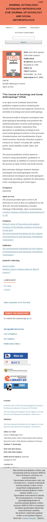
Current (22, 28)
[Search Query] (24, 37)
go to (29, 318)
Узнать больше (29, 518)
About (9, 28)
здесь (35, 493)
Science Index (9, 266)
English (7, 289)
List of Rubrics (10, 334)
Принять (40, 518)
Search (23, 42)
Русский (7, 286)
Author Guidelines (24, 33)
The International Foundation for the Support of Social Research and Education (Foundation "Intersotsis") (23, 236)
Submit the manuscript (17, 313)
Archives (34, 28)
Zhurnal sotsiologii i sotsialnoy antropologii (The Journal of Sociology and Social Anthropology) (23, 12)
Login (40, 2)
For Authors (9, 339)
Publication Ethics (12, 344)
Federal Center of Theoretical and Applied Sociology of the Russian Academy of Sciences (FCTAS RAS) (22, 227)
